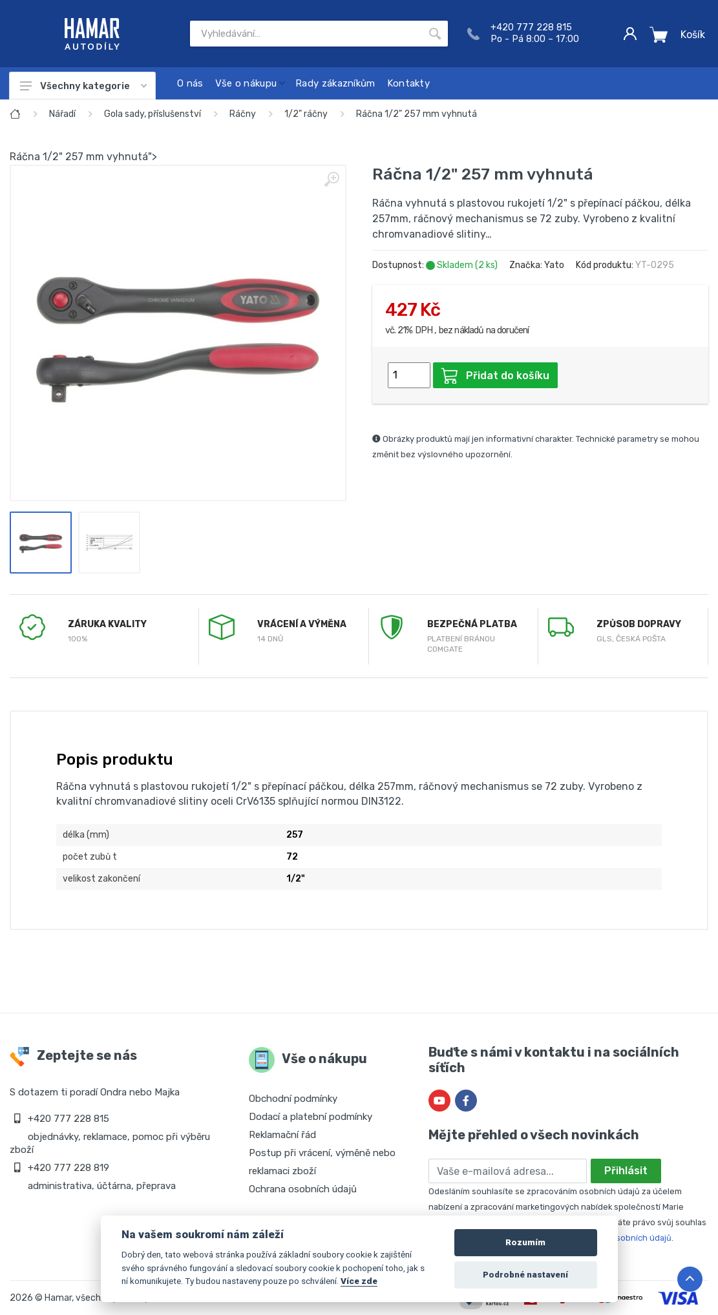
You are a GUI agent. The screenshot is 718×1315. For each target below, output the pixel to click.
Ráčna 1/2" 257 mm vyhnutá (416, 114)
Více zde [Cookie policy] (359, 1281)
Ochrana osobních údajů (303, 1189)
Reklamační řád (282, 1135)
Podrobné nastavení (525, 1274)
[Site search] (306, 34)
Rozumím (525, 1242)
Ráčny (242, 114)
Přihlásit (626, 1171)
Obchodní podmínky (293, 1098)
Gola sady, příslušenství (152, 114)
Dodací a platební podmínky (310, 1117)
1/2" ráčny (306, 114)
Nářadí (62, 114)
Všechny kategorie (83, 86)
